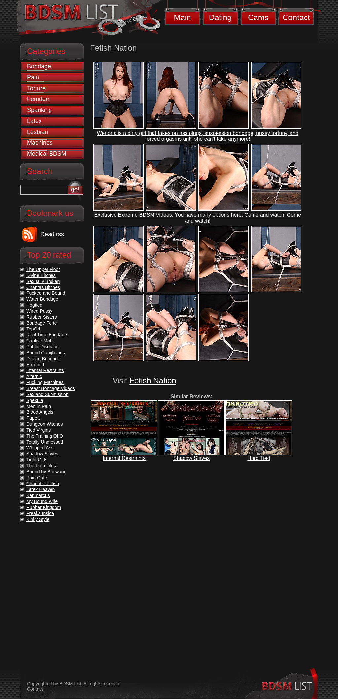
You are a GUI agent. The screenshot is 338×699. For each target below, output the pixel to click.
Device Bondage (43, 358)
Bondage (39, 66)
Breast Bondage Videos (50, 388)
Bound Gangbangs (45, 352)
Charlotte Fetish (42, 483)
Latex (34, 121)
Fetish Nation (152, 380)
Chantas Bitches (43, 287)
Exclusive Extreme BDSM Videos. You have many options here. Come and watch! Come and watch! (197, 218)
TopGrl (33, 328)
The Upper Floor (43, 269)
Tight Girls (36, 459)
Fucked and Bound (45, 293)
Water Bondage (42, 299)
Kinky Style (37, 519)
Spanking (39, 110)
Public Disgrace (42, 346)
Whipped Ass (39, 447)
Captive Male (39, 340)
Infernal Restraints (124, 458)
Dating (220, 17)
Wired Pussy (39, 311)
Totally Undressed (44, 442)
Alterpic (34, 376)
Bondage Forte (41, 323)
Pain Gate (36, 477)
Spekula (34, 400)
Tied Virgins (38, 430)
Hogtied (34, 305)
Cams (258, 17)
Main (182, 17)
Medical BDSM (46, 153)
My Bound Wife (42, 501)
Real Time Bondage (46, 334)
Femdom (39, 99)
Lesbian (37, 132)
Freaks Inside (40, 513)
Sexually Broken (43, 281)
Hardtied (35, 364)
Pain (33, 77)
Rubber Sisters (41, 317)
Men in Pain (38, 406)
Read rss (52, 234)
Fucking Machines (45, 382)
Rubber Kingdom (43, 507)
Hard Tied (258, 458)
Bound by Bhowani (45, 471)
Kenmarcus (38, 495)
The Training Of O (44, 436)
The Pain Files (41, 465)
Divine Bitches (41, 275)
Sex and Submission (47, 394)
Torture (36, 88)
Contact (296, 17)
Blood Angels (39, 412)
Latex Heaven (40, 489)
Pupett (33, 418)
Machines (39, 142)
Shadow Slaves (191, 458)
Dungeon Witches (44, 424)
